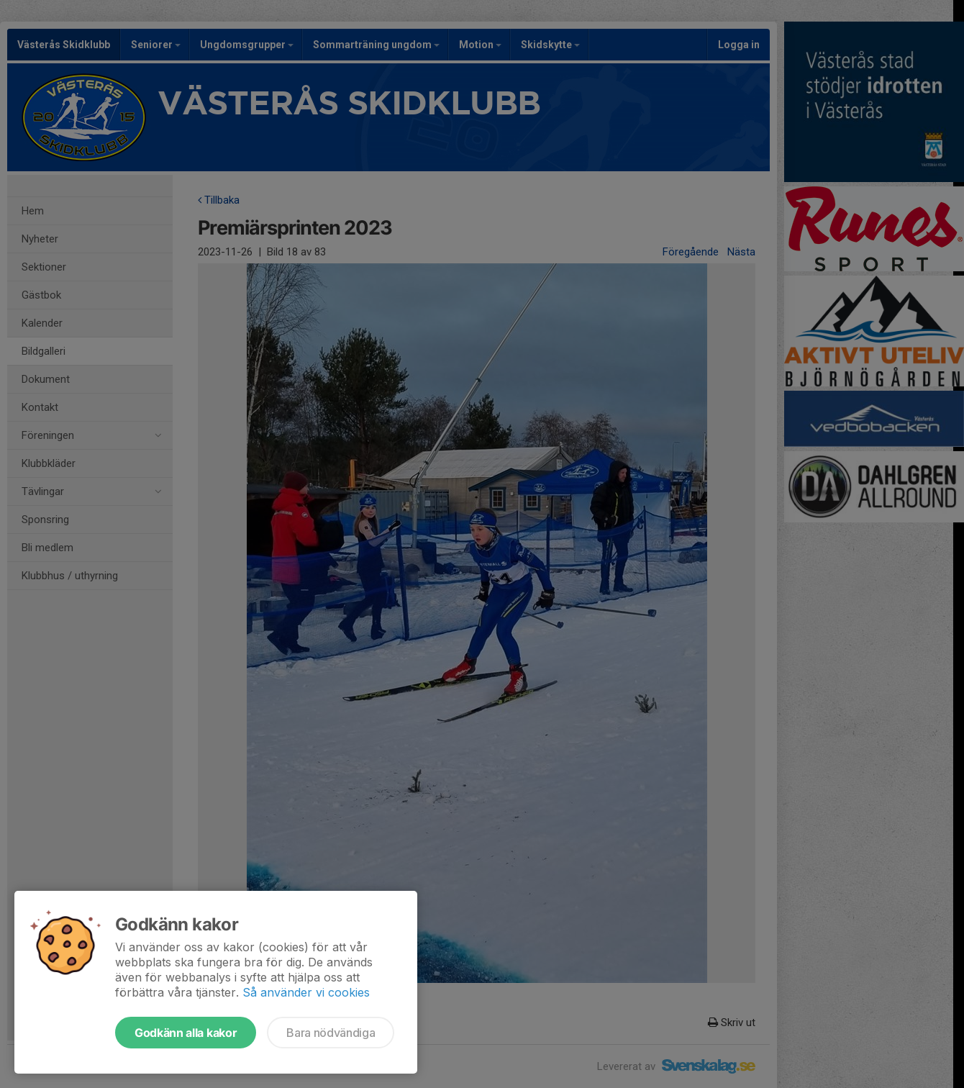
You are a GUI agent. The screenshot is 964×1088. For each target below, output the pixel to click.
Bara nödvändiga (330, 1032)
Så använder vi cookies (306, 992)
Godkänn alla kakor (186, 1032)
